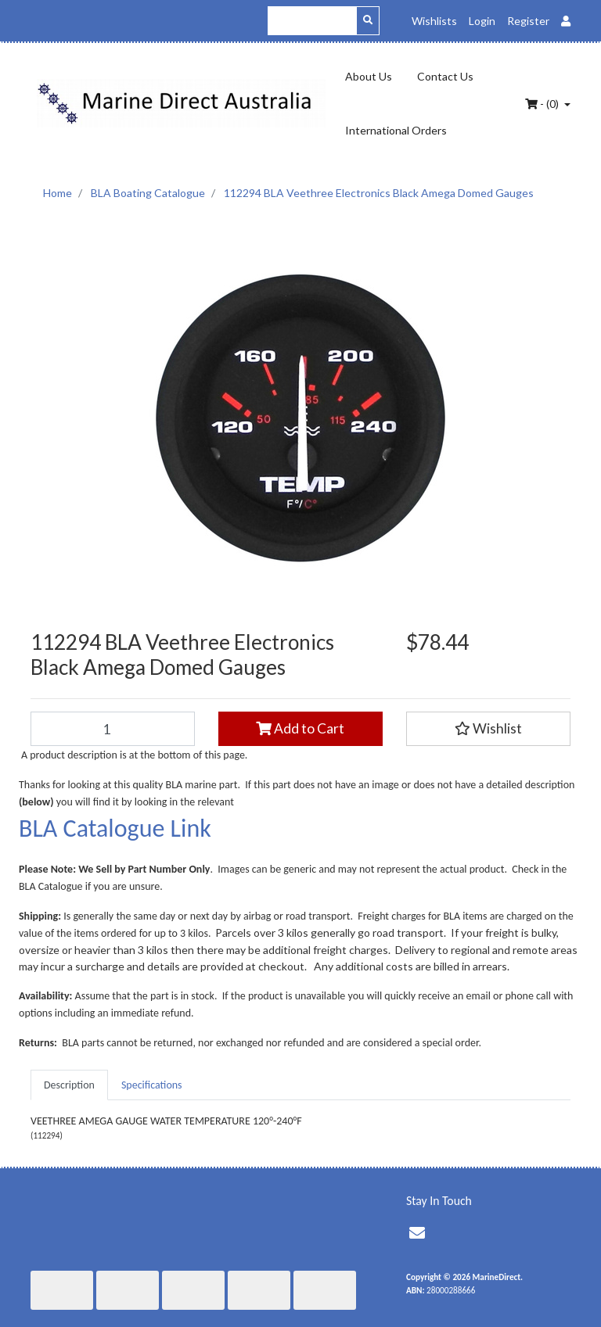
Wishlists (434, 20)
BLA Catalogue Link (115, 828)
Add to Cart (300, 728)
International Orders (396, 130)
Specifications (151, 1085)
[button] (488, 729)
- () (543, 103)
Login (482, 20)
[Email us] (417, 1233)
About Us (368, 76)
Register (528, 20)
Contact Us (445, 76)
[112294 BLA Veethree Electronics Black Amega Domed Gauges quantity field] (113, 729)
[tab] (69, 1085)
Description (69, 1085)
